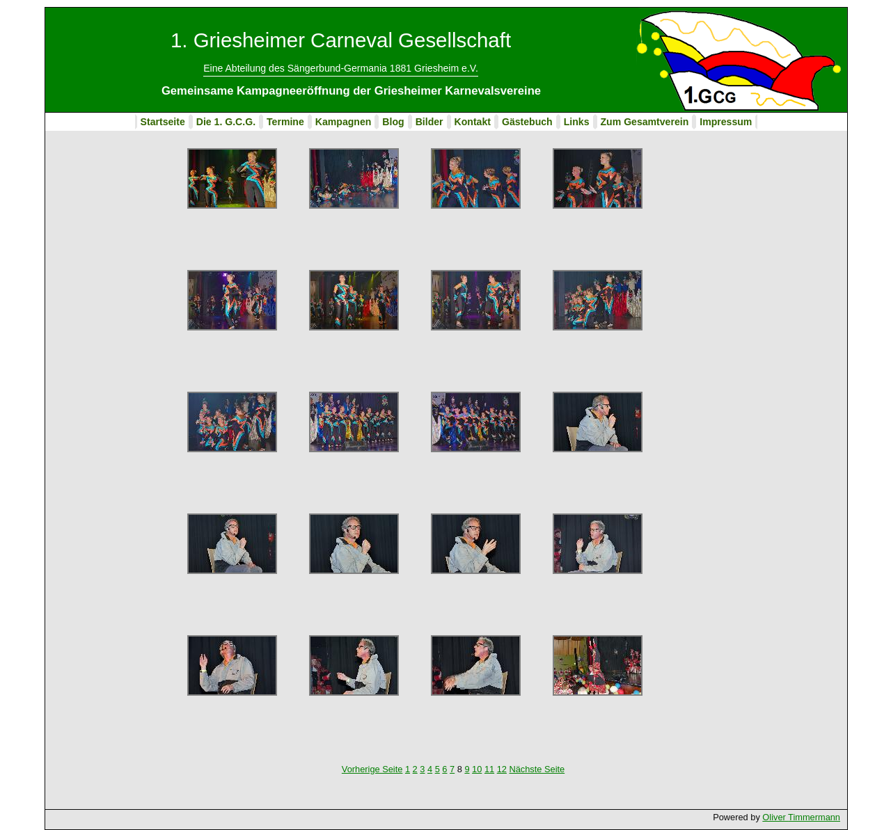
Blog (393, 121)
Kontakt (473, 121)
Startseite (163, 121)
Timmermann (814, 817)
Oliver (775, 817)
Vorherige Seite (372, 769)
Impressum (726, 121)
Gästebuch (527, 121)
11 (489, 769)
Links (577, 121)
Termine (285, 121)
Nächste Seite (537, 769)
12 (502, 769)
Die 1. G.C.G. (225, 121)
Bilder (429, 121)
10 (477, 769)
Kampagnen (343, 121)
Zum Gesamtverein (645, 121)
